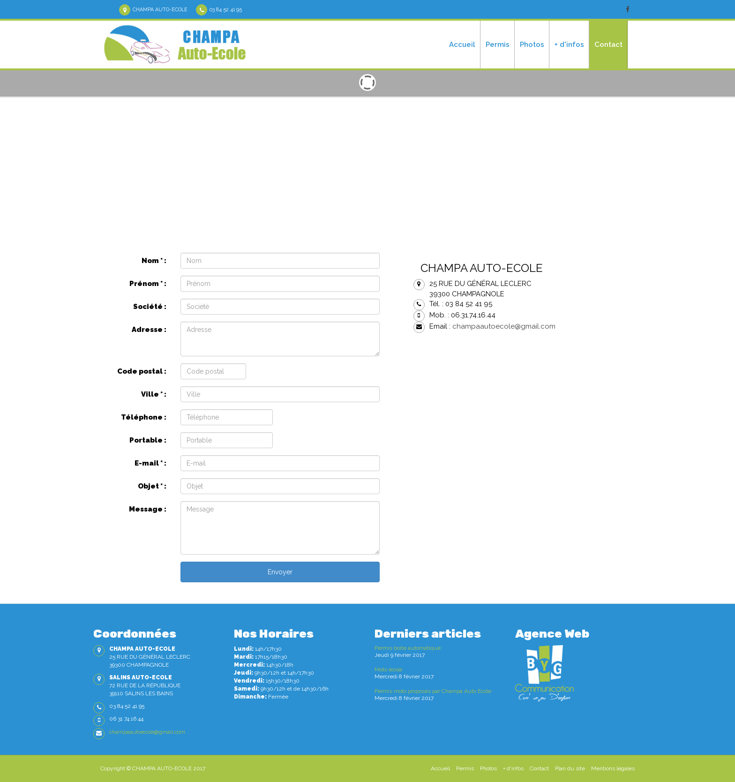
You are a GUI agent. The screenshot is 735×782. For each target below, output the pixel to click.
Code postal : (141, 371)
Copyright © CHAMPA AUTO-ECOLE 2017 (152, 768)
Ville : (153, 394)
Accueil (462, 44)
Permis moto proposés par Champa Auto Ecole (433, 691)
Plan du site (570, 768)
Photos (532, 44)
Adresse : (149, 329)
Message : (147, 509)
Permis (498, 44)
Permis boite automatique (408, 648)
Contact (608, 44)
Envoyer (280, 572)
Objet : (152, 486)
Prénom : (147, 283)
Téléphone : (143, 417)
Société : (149, 306)
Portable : (147, 440)
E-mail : (150, 463)
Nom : (154, 260)
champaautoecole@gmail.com (503, 326)
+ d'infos (569, 44)
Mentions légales (613, 768)
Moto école (388, 669)
